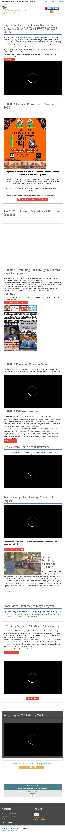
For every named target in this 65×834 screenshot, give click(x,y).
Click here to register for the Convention (32, 199)
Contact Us (60, 1)
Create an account (38, 817)
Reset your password (39, 819)
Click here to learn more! (11, 652)
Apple (30, 791)
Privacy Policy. (6, 830)
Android (34, 791)
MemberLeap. (36, 828)
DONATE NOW (10, 441)
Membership (52, 1)
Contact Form (5, 818)
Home (45, 1)
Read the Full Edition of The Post (15, 302)
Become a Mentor (32, 698)
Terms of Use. (14, 830)
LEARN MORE (9, 60)
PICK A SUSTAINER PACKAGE (13, 549)
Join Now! (31, 767)
